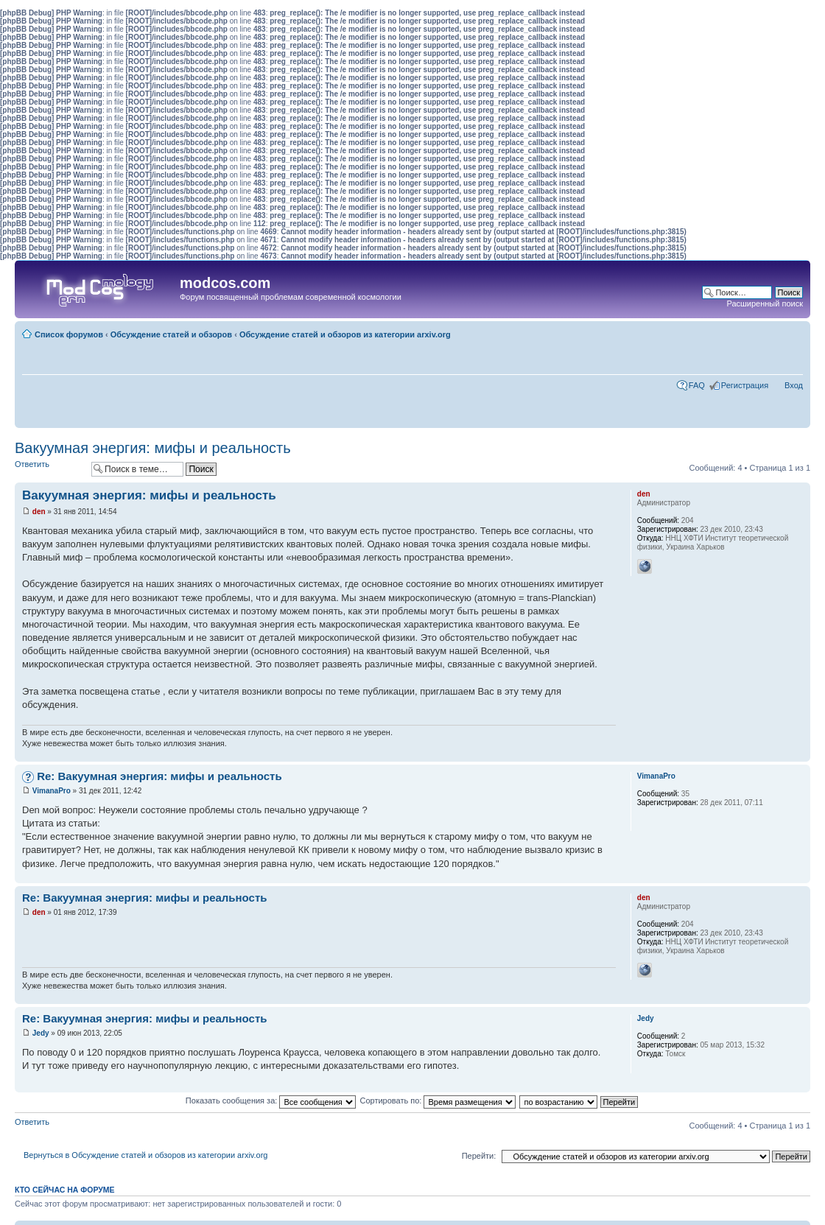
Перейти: (479, 1155)
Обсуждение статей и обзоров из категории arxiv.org (345, 334)
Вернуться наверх (799, 754)
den (39, 512)
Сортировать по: (437, 1100)
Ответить (49, 469)
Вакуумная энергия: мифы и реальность (153, 448)
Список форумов (69, 334)
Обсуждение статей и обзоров (171, 334)
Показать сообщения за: (271, 1100)
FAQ (697, 385)
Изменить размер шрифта (792, 331)
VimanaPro (51, 791)
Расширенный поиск (764, 303)
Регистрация (744, 385)
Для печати (770, 331)
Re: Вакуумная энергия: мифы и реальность (159, 776)
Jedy (40, 1033)
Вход (793, 385)
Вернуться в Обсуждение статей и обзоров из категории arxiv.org (145, 1155)
